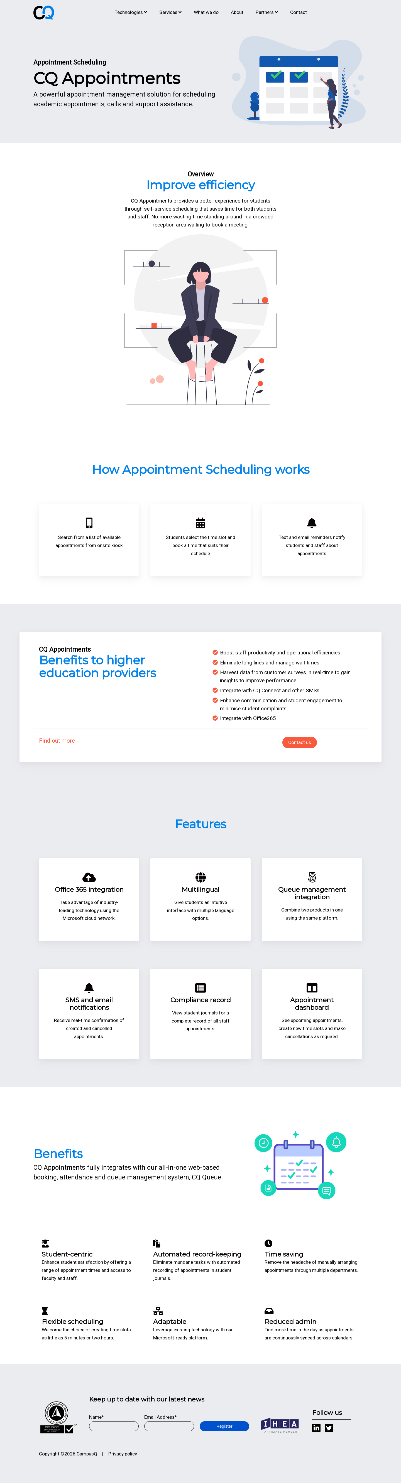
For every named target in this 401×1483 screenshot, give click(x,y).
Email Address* (160, 1417)
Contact (298, 12)
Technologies (129, 12)
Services (168, 12)
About (237, 12)
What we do (206, 12)
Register (224, 1426)
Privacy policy (122, 1454)
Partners (265, 12)
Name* (96, 1417)
